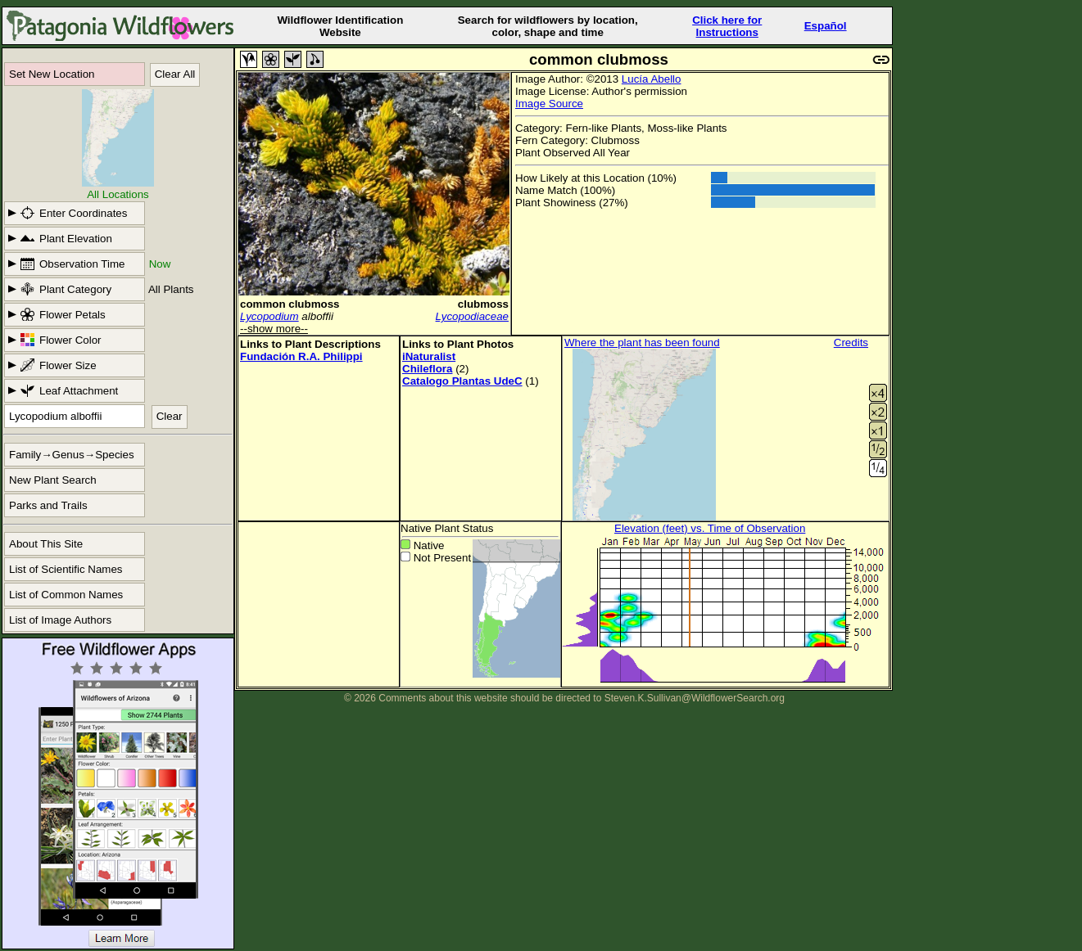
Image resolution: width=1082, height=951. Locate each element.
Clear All (175, 74)
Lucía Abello (651, 79)
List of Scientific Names (66, 569)
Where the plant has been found (642, 342)
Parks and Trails (48, 505)
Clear (169, 416)
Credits (851, 342)
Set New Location (51, 74)
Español (825, 26)
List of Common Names (66, 594)
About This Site (46, 544)
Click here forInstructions (727, 26)
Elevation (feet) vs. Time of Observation (709, 528)
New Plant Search (53, 480)
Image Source (549, 103)
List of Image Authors (60, 620)
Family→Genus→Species (71, 454)
